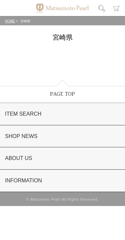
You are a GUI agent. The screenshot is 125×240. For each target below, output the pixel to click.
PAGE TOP (62, 94)
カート (116, 8)
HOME (10, 21)
